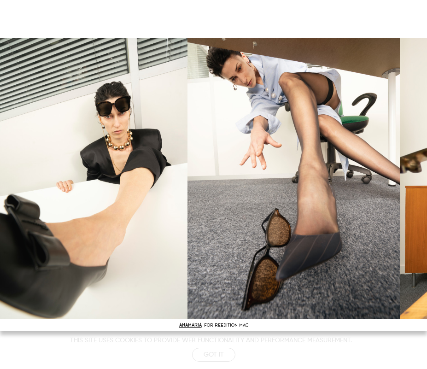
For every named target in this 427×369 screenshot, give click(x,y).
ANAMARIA (190, 325)
